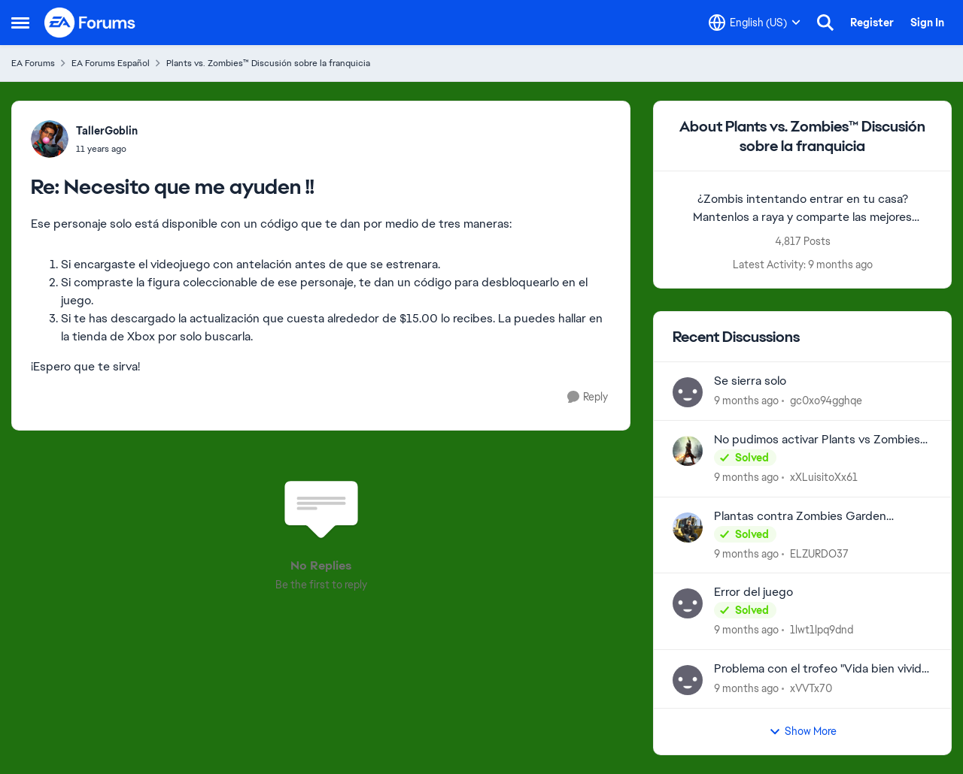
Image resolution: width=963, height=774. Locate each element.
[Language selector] (754, 23)
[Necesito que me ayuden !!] (107, 149)
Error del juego (753, 592)
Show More (803, 731)
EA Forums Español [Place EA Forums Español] (110, 63)
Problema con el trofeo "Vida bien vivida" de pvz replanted (822, 669)
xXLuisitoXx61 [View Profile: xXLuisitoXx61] (824, 477)
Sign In (927, 22)
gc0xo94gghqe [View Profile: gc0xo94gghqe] (826, 400)
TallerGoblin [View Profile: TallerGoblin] (107, 131)
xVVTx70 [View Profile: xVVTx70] (811, 688)
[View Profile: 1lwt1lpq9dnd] (688, 603)
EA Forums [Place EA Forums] (33, 63)
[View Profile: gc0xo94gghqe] (688, 392)
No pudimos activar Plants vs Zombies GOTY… (817, 440)
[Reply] (587, 397)
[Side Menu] (20, 22)
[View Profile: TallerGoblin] (49, 139)
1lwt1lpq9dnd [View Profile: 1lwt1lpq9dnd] (821, 629)
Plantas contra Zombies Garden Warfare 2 (800, 517)
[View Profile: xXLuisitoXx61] (688, 451)
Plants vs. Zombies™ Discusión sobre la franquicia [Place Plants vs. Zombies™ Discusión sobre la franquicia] (268, 63)
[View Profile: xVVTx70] (688, 680)
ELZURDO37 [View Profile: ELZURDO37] (819, 553)
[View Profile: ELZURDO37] (688, 527)
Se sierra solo (750, 381)
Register (872, 22)
